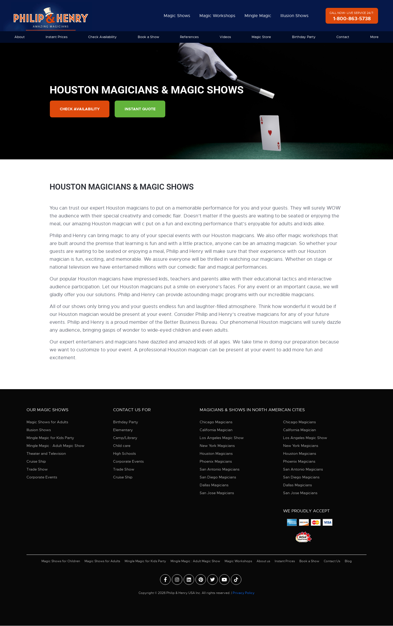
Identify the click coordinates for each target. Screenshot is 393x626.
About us (263, 561)
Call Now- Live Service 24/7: (352, 16)
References (189, 37)
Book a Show (148, 37)
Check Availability (102, 37)
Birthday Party (304, 37)
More (374, 37)
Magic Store (261, 37)
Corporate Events (41, 477)
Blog (348, 561)
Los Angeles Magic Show (222, 438)
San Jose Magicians (217, 493)
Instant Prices (56, 37)
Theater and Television (46, 453)
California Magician (216, 430)
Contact (342, 37)
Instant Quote (141, 109)
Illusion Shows (294, 15)
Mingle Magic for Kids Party (50, 438)
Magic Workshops (217, 15)
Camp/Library (125, 438)
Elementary (123, 430)
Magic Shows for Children (60, 561)
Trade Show (37, 469)
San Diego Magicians (218, 477)
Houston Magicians (216, 453)
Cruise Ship (36, 461)
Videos (225, 37)
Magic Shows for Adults (47, 422)
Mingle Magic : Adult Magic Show (55, 446)
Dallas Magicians (214, 485)
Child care (121, 446)
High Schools (124, 453)
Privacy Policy (243, 593)
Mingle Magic (258, 15)
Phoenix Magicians (216, 461)
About (19, 37)
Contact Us (332, 561)
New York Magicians (217, 446)
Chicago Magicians (216, 422)
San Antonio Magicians (220, 469)
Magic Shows (177, 15)
